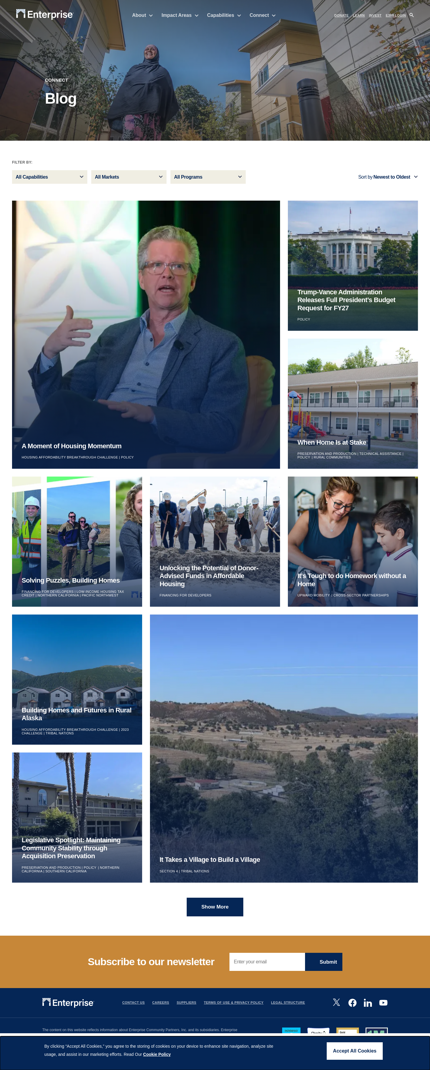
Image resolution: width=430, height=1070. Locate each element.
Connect (263, 15)
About (142, 15)
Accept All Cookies (354, 1050)
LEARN (359, 15)
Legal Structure (288, 1006)
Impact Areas (179, 15)
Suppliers (186, 1006)
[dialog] (215, 1053)
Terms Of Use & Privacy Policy (233, 1006)
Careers (160, 1006)
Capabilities (224, 15)
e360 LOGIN (396, 15)
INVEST (375, 15)
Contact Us (133, 1006)
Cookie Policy (157, 1054)
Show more (215, 911)
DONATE (341, 15)
